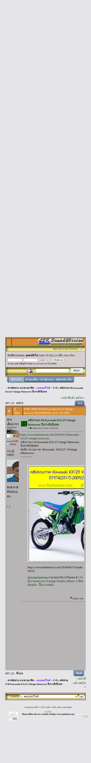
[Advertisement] (43, 35)
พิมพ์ (80, 403)
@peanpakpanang (38, 577)
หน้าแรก (16, 379)
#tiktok (70, 581)
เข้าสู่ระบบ (51, 355)
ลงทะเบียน (69, 355)
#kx (30, 581)
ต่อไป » (80, 397)
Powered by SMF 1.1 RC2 (35, 707)
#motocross (39, 581)
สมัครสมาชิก (64, 379)
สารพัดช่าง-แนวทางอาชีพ (21, 388)
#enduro (61, 581)
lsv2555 (48, 712)
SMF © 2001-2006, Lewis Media (59, 707)
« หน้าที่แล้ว (67, 397)
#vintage (51, 581)
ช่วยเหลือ (31, 379)
